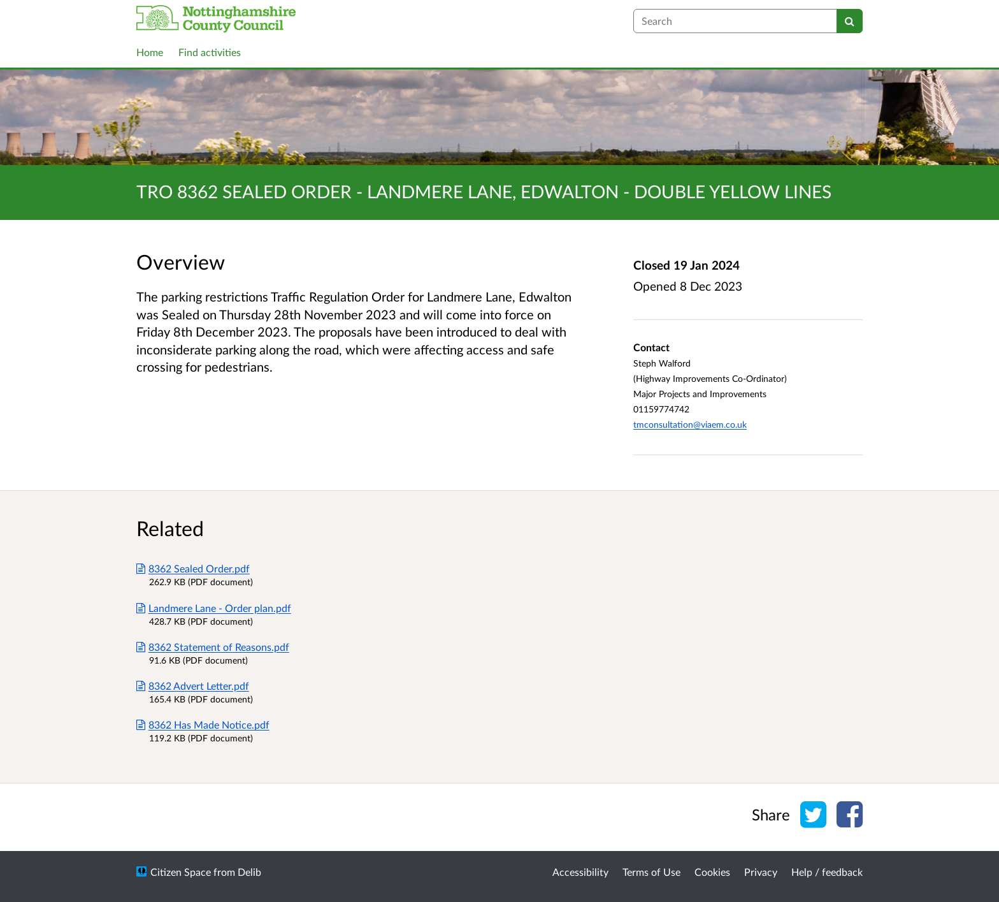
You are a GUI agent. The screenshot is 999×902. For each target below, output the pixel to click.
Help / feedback (827, 872)
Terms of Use (651, 872)
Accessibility (580, 872)
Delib (249, 872)
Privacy (760, 872)
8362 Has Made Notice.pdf (203, 724)
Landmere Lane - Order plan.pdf (213, 608)
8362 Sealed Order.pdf (193, 568)
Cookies (712, 872)
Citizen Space (180, 872)
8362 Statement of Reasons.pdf (212, 647)
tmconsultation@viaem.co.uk (690, 424)
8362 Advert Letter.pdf (192, 686)
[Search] (850, 21)
